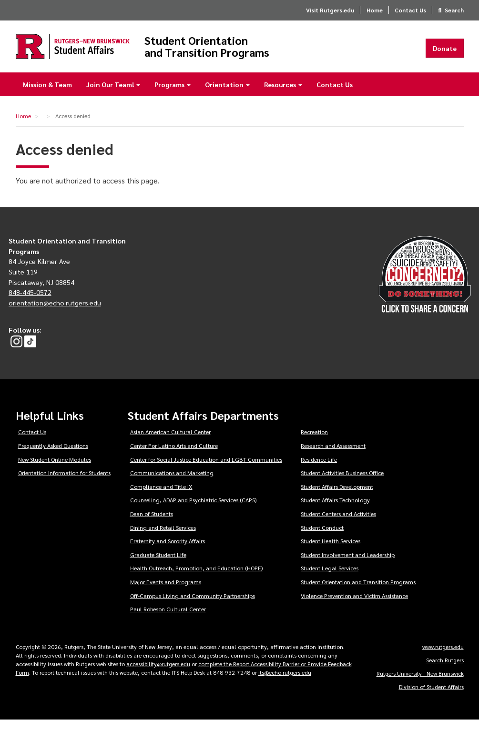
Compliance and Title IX (161, 496)
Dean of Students (151, 523)
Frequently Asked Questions (53, 455)
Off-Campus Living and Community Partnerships (192, 605)
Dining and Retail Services (163, 537)
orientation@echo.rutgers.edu (55, 312)
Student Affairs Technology (335, 510)
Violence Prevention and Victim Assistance (354, 605)
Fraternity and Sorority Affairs (167, 551)
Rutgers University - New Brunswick (420, 683)
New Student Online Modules (54, 469)
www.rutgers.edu (443, 656)
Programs (172, 94)
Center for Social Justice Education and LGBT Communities (206, 469)
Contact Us (410, 10)
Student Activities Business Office (342, 483)
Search (454, 10)
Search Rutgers (445, 670)
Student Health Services (330, 551)
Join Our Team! (113, 94)
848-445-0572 (30, 302)
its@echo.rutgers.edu (284, 682)
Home (375, 10)
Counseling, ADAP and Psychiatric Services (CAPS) (193, 510)
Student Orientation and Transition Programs (266, 51)
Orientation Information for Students (64, 483)
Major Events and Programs (165, 592)
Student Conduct (322, 537)
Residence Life (319, 469)
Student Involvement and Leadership (348, 564)
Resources (283, 94)
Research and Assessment (333, 455)
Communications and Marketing (172, 483)
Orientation (227, 94)
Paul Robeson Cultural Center (168, 619)
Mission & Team (47, 94)
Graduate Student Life (158, 564)
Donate (445, 53)
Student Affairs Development (337, 496)
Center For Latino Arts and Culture (174, 455)
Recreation (314, 442)
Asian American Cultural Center (170, 442)
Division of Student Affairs (431, 696)
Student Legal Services (329, 578)
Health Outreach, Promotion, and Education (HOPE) (196, 578)
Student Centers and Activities (338, 523)
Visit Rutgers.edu (330, 10)
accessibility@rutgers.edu (158, 674)
